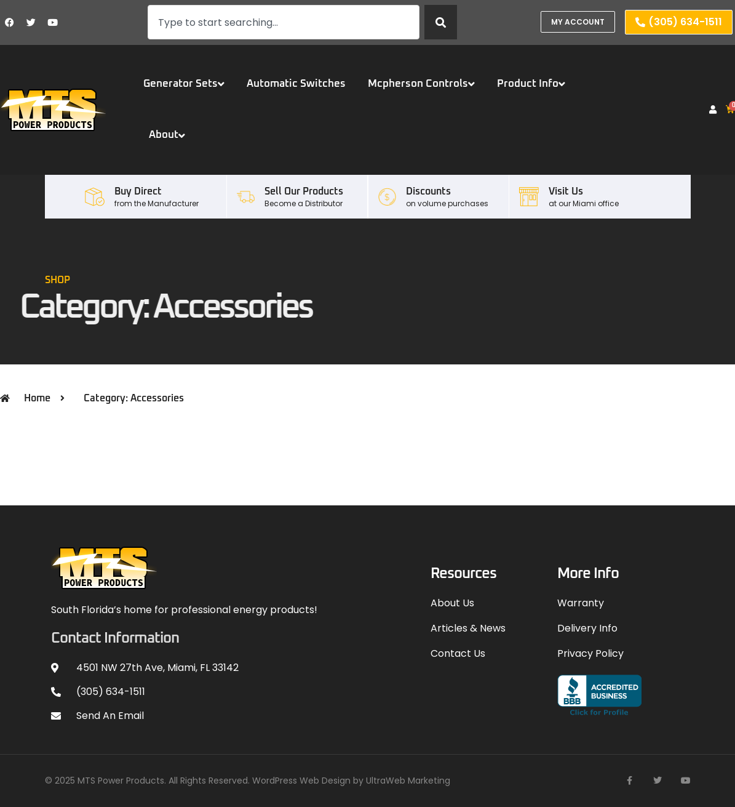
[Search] (440, 22)
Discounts (428, 191)
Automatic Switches (296, 84)
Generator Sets (183, 84)
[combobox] (283, 22)
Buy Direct (138, 191)
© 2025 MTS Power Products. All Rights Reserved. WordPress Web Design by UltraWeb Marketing (247, 780)
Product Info (531, 84)
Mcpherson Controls (421, 84)
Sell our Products (303, 191)
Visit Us (566, 191)
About (167, 135)
